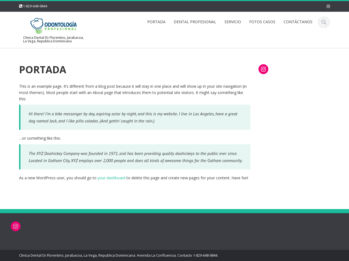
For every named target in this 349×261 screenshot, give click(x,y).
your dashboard (111, 177)
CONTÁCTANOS (298, 21)
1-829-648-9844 (35, 6)
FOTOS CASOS (262, 21)
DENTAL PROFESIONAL (195, 21)
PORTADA (156, 21)
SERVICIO (232, 21)
